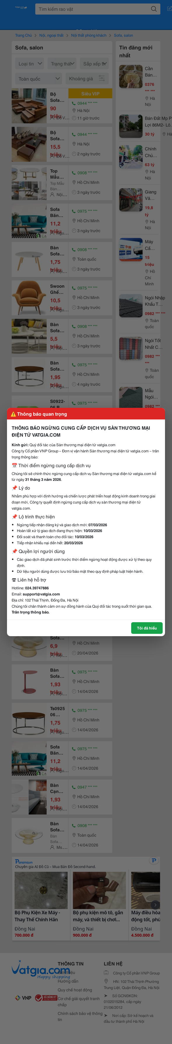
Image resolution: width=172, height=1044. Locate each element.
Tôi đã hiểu (147, 627)
